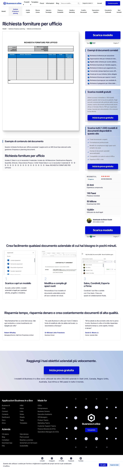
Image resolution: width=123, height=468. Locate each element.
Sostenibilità (24, 446)
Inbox (22, 408)
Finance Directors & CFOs (47, 429)
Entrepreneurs (43, 408)
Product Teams (43, 420)
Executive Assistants (45, 414)
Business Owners (44, 411)
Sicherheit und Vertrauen (28, 443)
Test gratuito (91, 430)
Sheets (22, 417)
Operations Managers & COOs (48, 432)
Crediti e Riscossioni (83, 11)
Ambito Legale (28, 11)
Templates (23, 423)
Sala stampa (24, 434)
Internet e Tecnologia (48, 11)
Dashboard (6, 417)
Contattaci (5, 440)
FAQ (3, 446)
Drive (4, 423)
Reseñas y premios (26, 440)
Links (21, 411)
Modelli (4, 11)
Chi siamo (5, 434)
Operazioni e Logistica (95, 11)
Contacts (5, 414)
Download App (7, 443)
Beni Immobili (119, 11)
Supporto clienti (88, 3)
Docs (3, 420)
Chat (3, 408)
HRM (21, 405)
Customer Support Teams (47, 426)
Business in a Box (41, 465)
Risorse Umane (38, 11)
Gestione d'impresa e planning (15, 11)
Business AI (6, 405)
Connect (5, 411)
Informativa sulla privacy (70, 465)
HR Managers (42, 417)
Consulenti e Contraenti (108, 11)
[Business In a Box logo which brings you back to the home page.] (12, 3)
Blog (3, 437)
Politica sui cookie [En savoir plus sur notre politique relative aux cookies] (87, 465)
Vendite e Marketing (72, 11)
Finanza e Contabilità (60, 11)
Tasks (22, 420)
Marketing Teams (44, 423)
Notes (22, 414)
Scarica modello (103, 35)
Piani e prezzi (24, 437)
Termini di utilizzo (54, 465)
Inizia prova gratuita (61, 370)
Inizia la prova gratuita (102, 117)
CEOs (40, 405)
